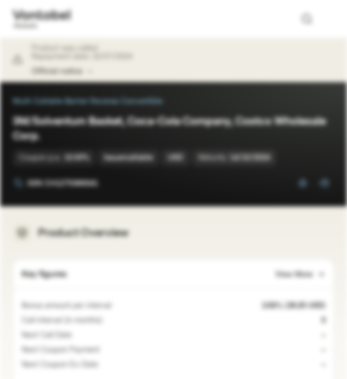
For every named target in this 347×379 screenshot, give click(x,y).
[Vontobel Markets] (41, 19)
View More (300, 274)
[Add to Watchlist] (302, 183)
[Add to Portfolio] (323, 183)
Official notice (62, 71)
